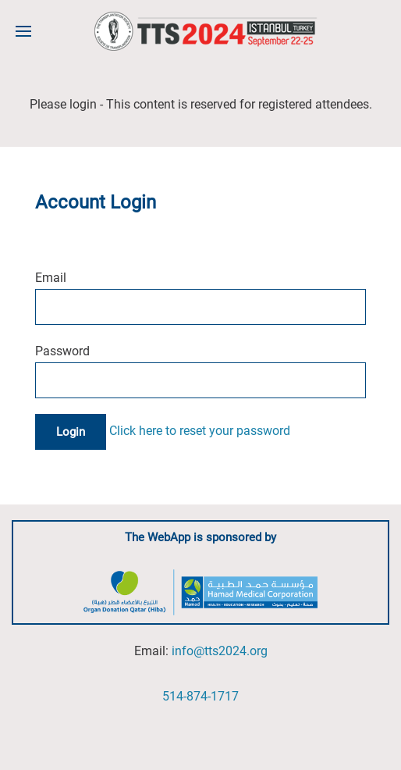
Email (50, 277)
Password (62, 351)
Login (70, 432)
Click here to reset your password (199, 430)
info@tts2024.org (220, 650)
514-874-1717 (200, 696)
